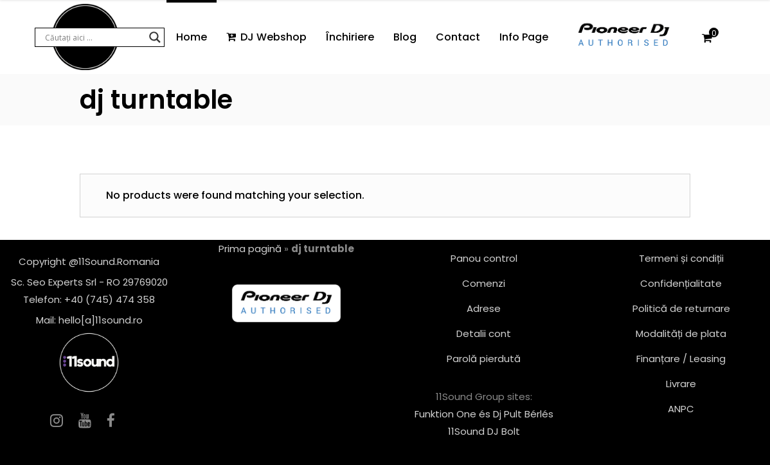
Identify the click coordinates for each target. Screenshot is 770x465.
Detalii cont (483, 333)
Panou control (484, 258)
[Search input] (94, 37)
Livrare (681, 383)
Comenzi (483, 283)
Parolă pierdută (484, 358)
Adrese (484, 308)
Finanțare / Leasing (681, 358)
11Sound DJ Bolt (484, 431)
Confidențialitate (681, 283)
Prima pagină (250, 248)
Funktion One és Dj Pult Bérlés (484, 414)
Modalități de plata (681, 333)
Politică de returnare (681, 308)
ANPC (681, 408)
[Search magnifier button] (155, 37)
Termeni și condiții (681, 258)
